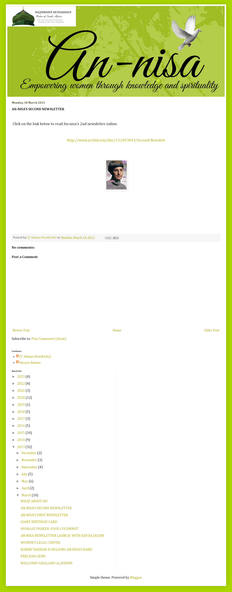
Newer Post (21, 330)
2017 (21, 419)
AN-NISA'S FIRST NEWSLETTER (44, 515)
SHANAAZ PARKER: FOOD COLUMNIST (50, 529)
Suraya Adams (30, 362)
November (29, 460)
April (25, 488)
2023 (21, 376)
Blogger (136, 577)
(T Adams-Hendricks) (35, 356)
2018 (21, 412)
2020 (21, 397)
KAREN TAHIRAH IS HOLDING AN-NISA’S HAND (56, 549)
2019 (21, 405)
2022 (21, 383)
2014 (21, 440)
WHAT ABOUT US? (34, 501)
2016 (21, 426)
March (26, 495)
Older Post (212, 330)
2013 (21, 447)
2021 (21, 390)
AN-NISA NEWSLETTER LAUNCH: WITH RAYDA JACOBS (62, 536)
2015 (21, 433)
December (29, 453)
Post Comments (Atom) (48, 339)
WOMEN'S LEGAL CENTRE (40, 542)
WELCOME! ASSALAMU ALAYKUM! (46, 563)
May (25, 481)
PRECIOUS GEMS (33, 556)
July (24, 474)
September (29, 467)
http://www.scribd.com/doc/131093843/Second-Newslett (116, 140)
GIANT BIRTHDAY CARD (39, 522)
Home (117, 330)
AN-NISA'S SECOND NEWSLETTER (46, 508)
